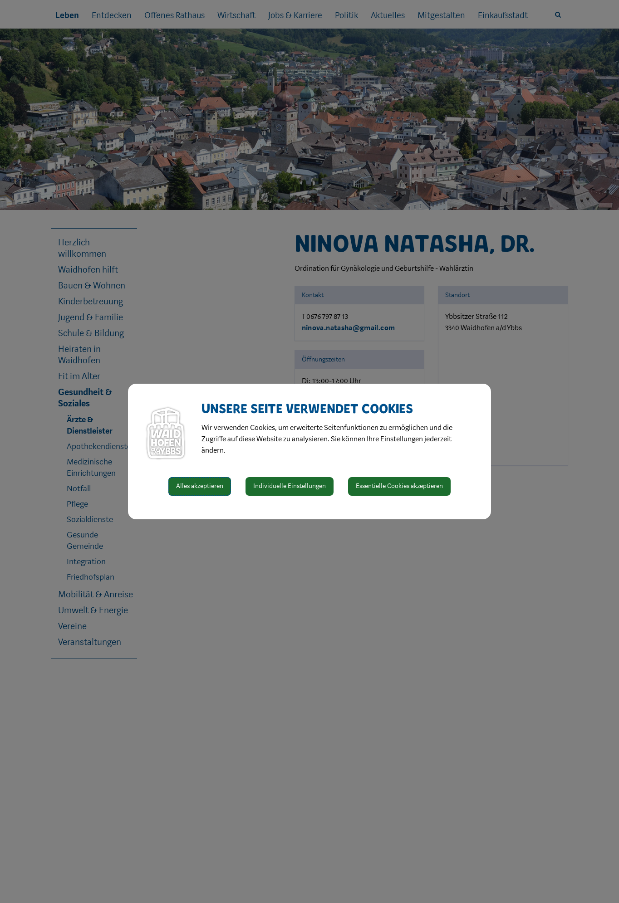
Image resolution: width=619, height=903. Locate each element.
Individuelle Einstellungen (289, 486)
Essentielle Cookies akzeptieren (399, 486)
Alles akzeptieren (199, 486)
